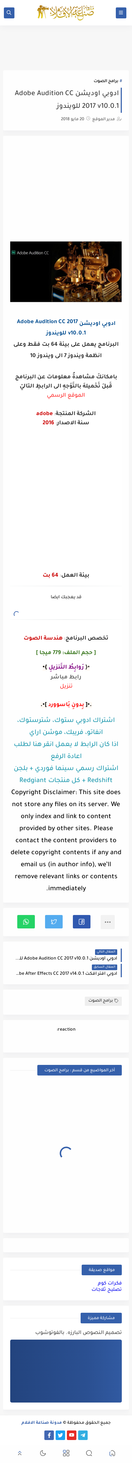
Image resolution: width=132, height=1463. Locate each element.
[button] (81, 921)
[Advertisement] (66, 189)
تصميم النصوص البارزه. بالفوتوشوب (78, 1333)
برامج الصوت (106, 81)
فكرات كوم (110, 1283)
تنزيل (66, 687)
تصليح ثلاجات (107, 1290)
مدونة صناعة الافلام (41, 1423)
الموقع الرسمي (66, 396)
